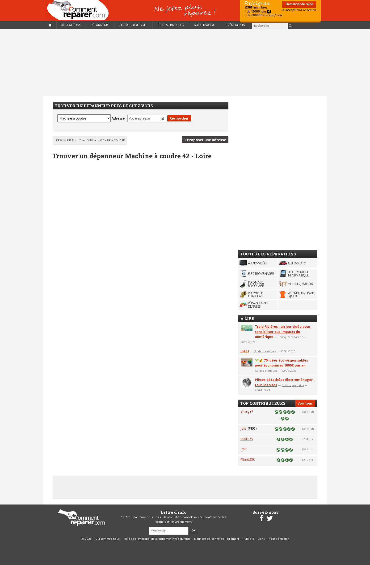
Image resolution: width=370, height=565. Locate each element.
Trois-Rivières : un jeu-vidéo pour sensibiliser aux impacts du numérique (282, 331)
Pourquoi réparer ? (290, 337)
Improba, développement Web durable (164, 539)
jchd (243, 428)
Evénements (235, 25)
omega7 (246, 411)
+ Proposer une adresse (205, 139)
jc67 (243, 449)
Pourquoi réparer (133, 25)
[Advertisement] (185, 63)
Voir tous (305, 403)
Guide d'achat (205, 25)
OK (193, 530)
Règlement (232, 539)
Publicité (248, 539)
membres (255, 7)
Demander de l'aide (299, 4)
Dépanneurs (100, 25)
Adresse (118, 118)
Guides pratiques (170, 25)
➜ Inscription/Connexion (299, 10)
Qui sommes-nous (107, 539)
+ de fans (257, 11)
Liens (244, 351)
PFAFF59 (246, 438)
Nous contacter (279, 539)
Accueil (80, 10)
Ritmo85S (247, 459)
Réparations (71, 25)
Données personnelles (209, 539)
